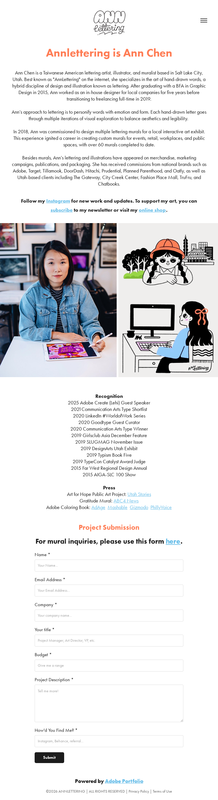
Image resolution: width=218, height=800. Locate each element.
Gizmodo (139, 507)
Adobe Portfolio (124, 781)
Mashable (117, 507)
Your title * (45, 629)
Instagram (58, 201)
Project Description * (54, 679)
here (173, 541)
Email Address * (50, 579)
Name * (43, 554)
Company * (46, 604)
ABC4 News (126, 501)
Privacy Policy (139, 791)
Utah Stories (139, 494)
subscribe (62, 210)
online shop (152, 210)
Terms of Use (162, 791)
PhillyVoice (161, 507)
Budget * (43, 654)
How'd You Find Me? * (56, 730)
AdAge (98, 507)
